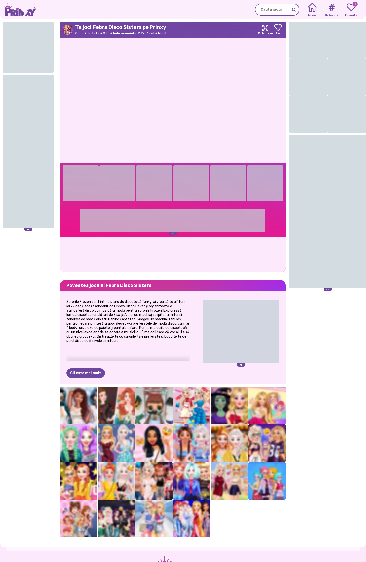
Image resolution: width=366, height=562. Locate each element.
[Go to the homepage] (18, 9)
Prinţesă (147, 33)
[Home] (312, 9)
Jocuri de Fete (87, 33)
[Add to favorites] (278, 29)
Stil (106, 33)
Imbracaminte (125, 33)
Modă (162, 33)
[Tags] (331, 9)
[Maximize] (265, 29)
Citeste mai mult (85, 373)
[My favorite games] (351, 9)
